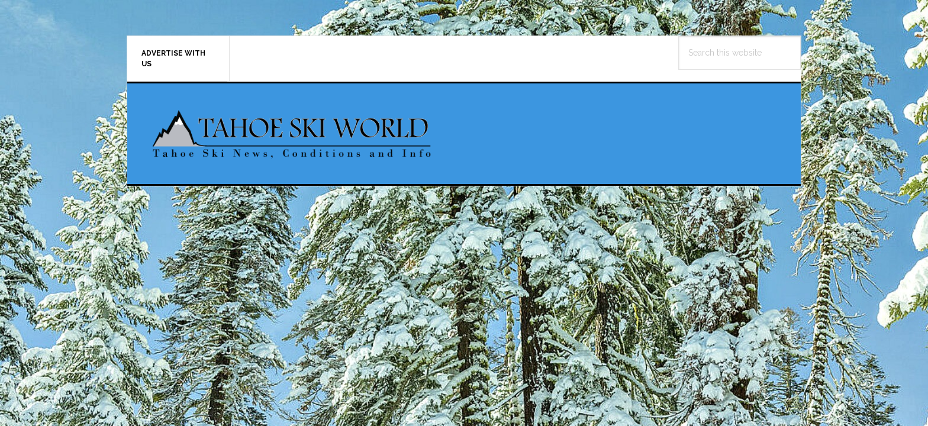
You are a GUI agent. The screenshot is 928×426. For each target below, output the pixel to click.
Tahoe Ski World (293, 133)
